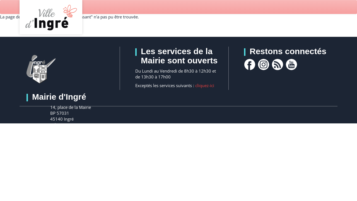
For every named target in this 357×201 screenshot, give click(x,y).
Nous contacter (85, 140)
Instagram (263, 64)
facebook (249, 64)
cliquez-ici (204, 85)
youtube (291, 64)
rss (277, 64)
